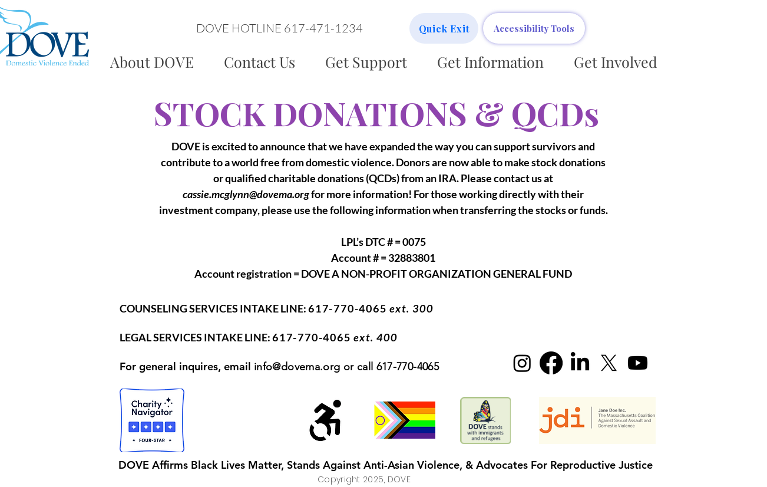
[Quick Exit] (443, 28)
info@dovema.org (297, 366)
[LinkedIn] (579, 362)
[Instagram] (522, 362)
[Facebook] (551, 362)
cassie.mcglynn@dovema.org (246, 193)
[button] (279, 28)
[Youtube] (637, 362)
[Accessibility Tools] (534, 28)
